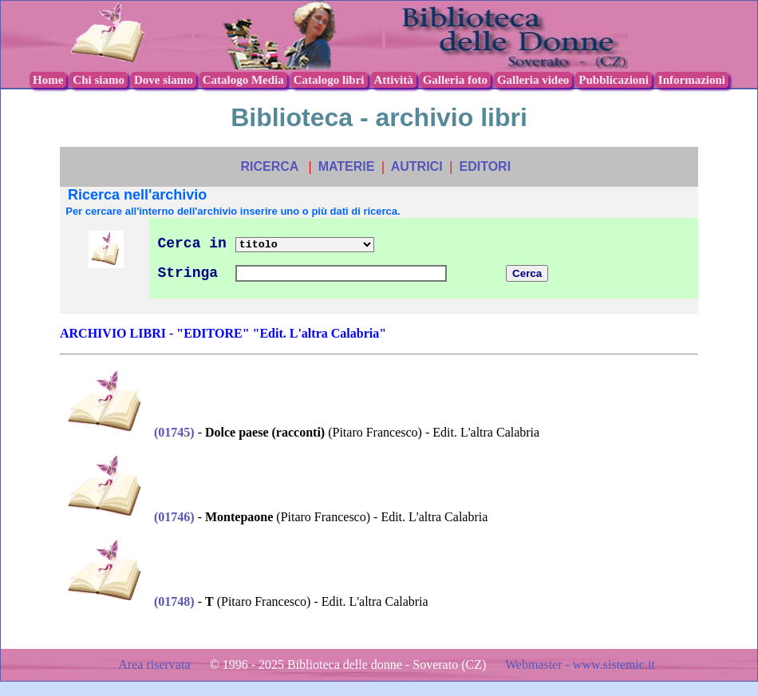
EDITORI (485, 166)
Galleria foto (455, 79)
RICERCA (269, 166)
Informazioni (691, 79)
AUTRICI (417, 166)
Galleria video (533, 79)
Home (48, 79)
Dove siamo (163, 79)
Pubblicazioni (613, 79)
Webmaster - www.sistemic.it (580, 664)
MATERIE (346, 166)
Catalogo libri (329, 79)
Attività (393, 79)
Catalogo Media (243, 79)
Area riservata (155, 664)
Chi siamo (98, 79)
